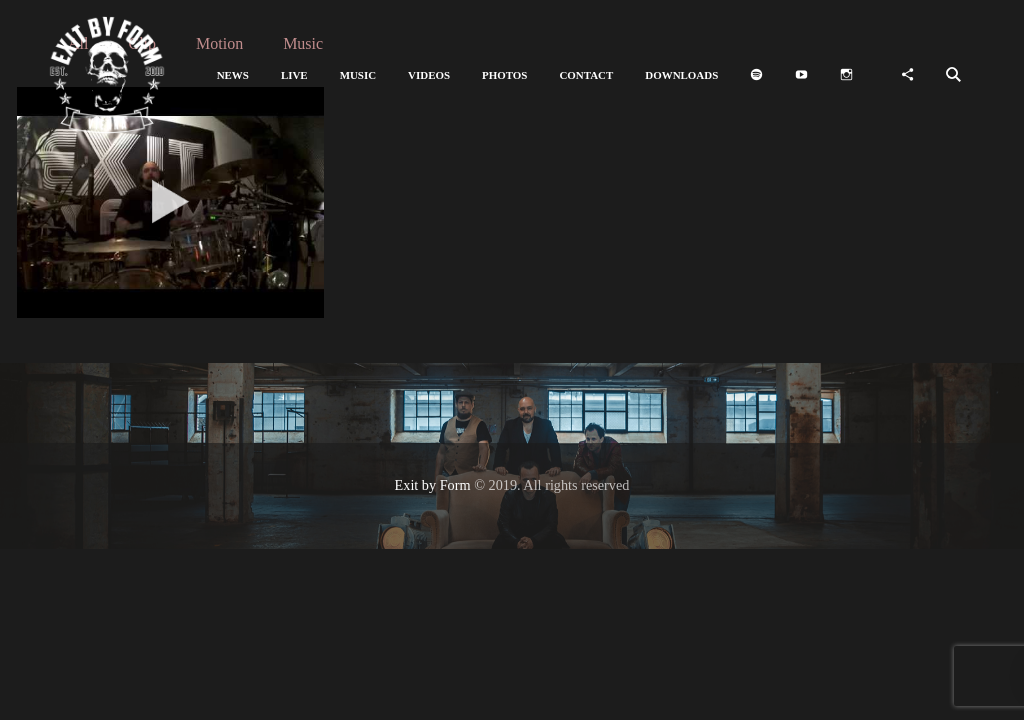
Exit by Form (433, 485)
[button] (233, 75)
